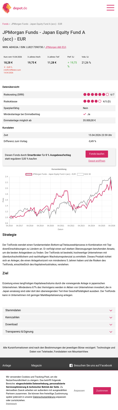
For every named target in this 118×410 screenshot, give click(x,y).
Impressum (11, 403)
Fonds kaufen (96, 154)
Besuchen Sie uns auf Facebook (90, 365)
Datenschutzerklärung (44, 397)
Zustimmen (102, 390)
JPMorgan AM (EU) (55, 47)
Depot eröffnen (96, 161)
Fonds (5, 24)
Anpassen (79, 390)
